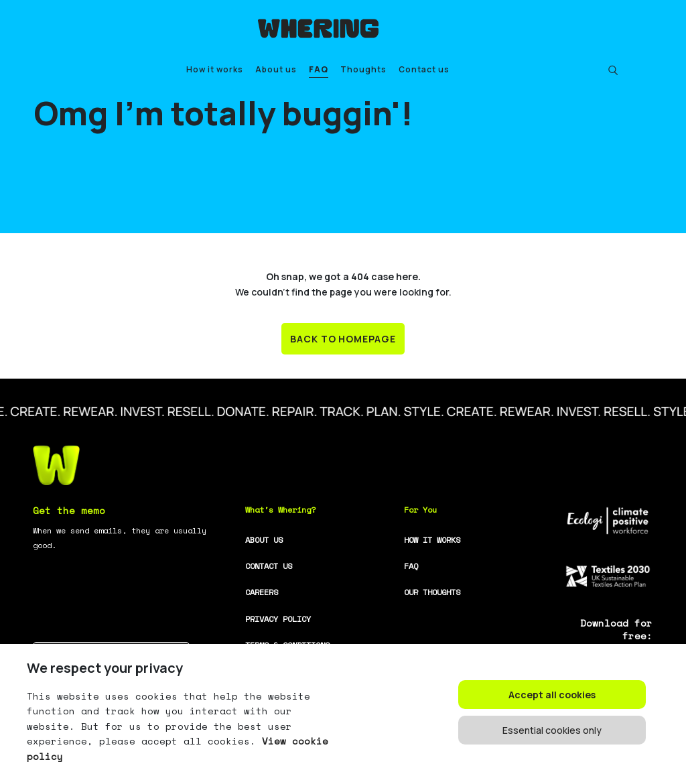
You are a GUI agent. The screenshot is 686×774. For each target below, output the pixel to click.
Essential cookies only (552, 730)
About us (276, 69)
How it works (214, 69)
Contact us (424, 69)
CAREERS (261, 592)
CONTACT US (268, 566)
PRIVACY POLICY (278, 619)
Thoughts (363, 69)
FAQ (318, 69)
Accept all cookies (552, 694)
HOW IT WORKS (432, 539)
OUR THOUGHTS (432, 592)
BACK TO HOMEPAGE (343, 338)
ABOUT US (264, 539)
